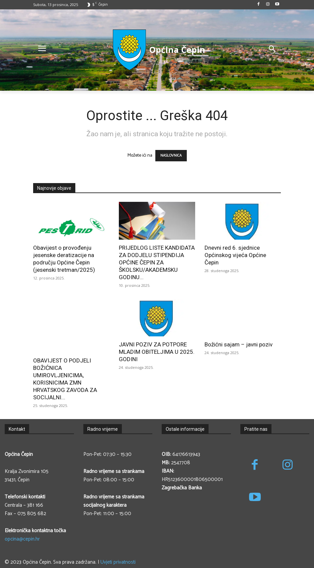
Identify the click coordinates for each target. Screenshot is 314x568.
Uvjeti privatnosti (118, 562)
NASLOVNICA (171, 156)
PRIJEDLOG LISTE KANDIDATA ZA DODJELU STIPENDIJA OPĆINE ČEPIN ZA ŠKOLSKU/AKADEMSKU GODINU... (157, 262)
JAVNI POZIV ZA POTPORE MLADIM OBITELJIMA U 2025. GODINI (156, 351)
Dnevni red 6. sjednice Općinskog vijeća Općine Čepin (235, 255)
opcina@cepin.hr (22, 539)
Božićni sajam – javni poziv (238, 344)
